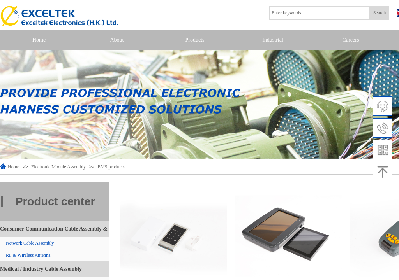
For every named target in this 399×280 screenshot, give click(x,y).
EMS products (111, 167)
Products (195, 40)
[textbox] (319, 13)
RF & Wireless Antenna (28, 255)
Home (39, 40)
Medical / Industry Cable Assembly (41, 269)
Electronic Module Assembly (58, 167)
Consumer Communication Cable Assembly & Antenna (54, 231)
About (117, 40)
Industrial (272, 40)
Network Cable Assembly (30, 243)
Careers (351, 40)
